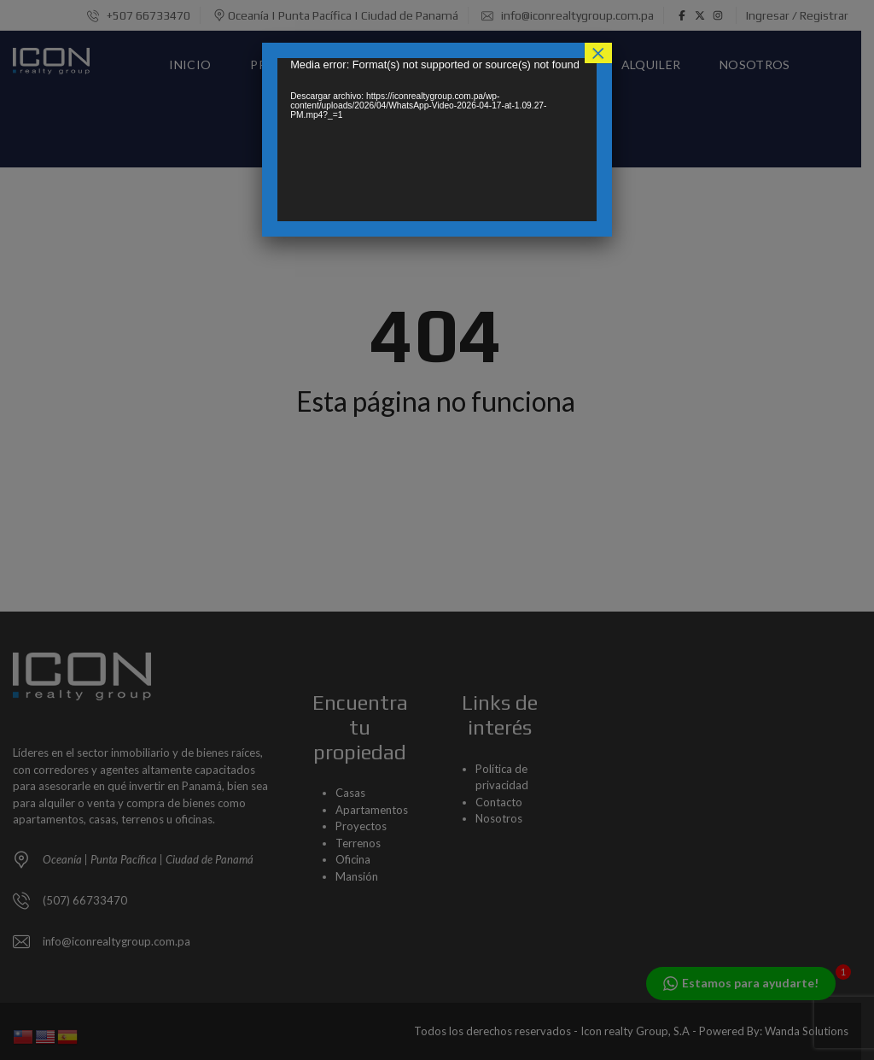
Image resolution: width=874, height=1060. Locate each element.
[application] (437, 139)
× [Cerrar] (598, 53)
